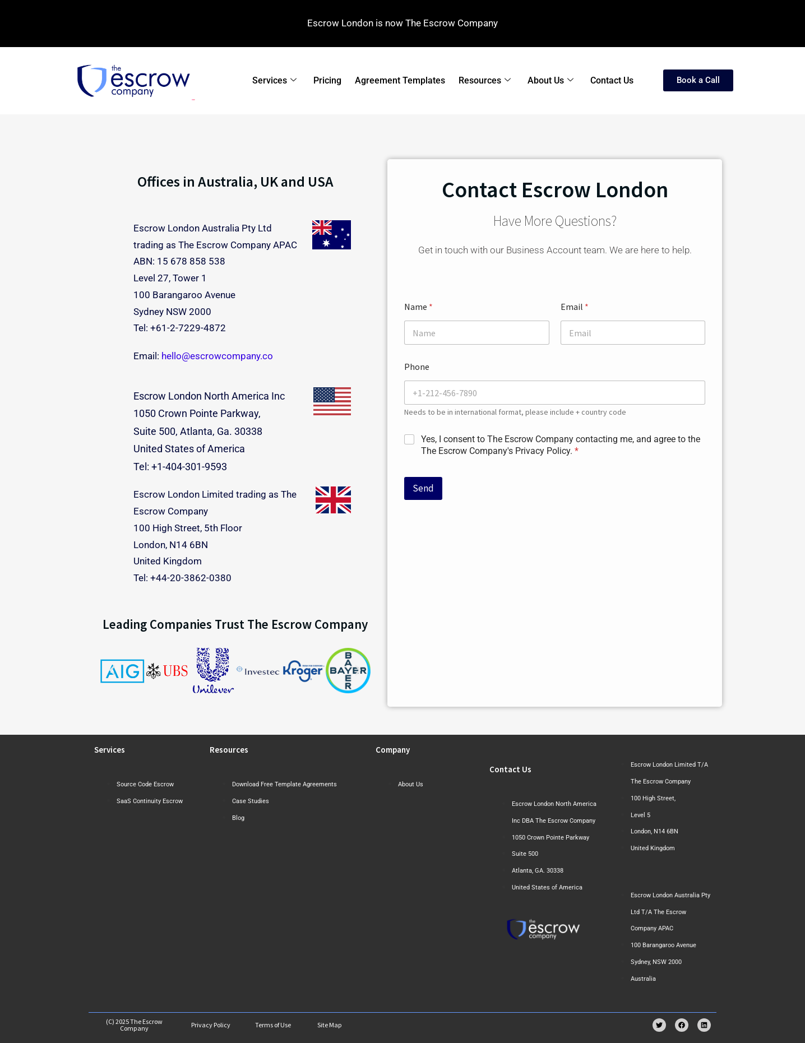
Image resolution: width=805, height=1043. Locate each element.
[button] (112, 671)
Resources (485, 80)
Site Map (329, 1025)
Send (423, 488)
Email (575, 307)
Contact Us (611, 80)
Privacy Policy (210, 1025)
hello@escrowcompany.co (217, 355)
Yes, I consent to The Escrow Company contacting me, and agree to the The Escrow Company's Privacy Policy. (560, 445)
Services (274, 80)
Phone (416, 366)
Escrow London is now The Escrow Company (402, 23)
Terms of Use (273, 1025)
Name (418, 307)
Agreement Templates (400, 80)
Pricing (327, 80)
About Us (550, 80)
